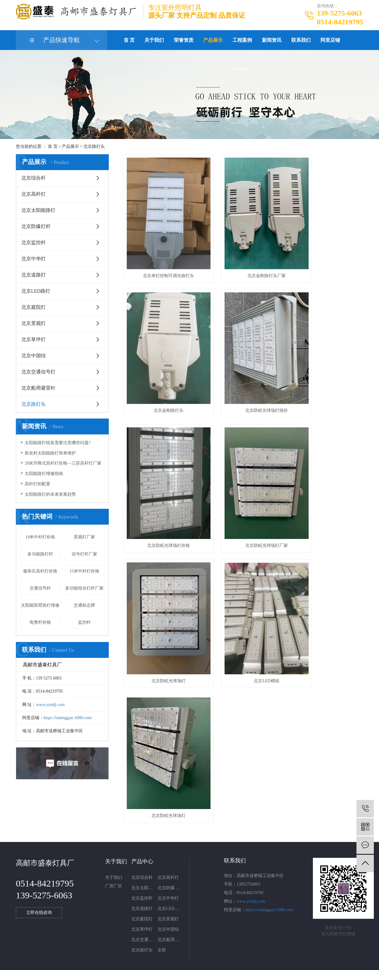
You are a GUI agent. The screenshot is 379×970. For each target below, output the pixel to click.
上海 (201, 962)
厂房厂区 (113, 836)
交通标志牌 (84, 605)
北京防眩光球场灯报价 (161, 369)
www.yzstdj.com (50, 704)
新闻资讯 (272, 40)
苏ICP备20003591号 (147, 945)
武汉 (191, 962)
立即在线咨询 (40, 863)
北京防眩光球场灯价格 (243, 369)
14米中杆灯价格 (40, 537)
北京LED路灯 (35, 291)
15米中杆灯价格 (84, 571)
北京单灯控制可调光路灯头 (160, 255)
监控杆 (84, 622)
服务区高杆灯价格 (40, 571)
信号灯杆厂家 (84, 554)
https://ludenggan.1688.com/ (68, 717)
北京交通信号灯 (38, 371)
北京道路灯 (33, 274)
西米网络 (193, 953)
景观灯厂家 (84, 537)
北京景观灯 (33, 323)
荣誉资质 (183, 40)
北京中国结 (33, 355)
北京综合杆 (33, 177)
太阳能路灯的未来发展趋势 (50, 494)
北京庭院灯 (33, 307)
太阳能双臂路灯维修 (40, 605)
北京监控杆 (33, 242)
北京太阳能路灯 (38, 210)
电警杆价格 (40, 622)
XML (215, 937)
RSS (203, 937)
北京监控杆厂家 (238, 945)
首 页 (129, 40)
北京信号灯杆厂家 (270, 945)
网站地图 (188, 937)
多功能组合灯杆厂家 (84, 588)
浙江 (220, 962)
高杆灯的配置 (37, 484)
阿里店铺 (330, 40)
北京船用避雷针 (38, 387)
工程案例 (242, 40)
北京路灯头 (94, 146)
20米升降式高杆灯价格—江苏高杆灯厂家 (63, 463)
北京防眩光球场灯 (161, 483)
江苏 (181, 962)
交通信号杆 (40, 588)
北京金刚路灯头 (326, 255)
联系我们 (301, 40)
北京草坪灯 (33, 339)
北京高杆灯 (33, 194)
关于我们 (154, 40)
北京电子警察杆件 (204, 945)
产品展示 (213, 40)
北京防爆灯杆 (36, 226)
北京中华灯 (33, 258)
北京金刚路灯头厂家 (243, 255)
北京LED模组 (243, 483)
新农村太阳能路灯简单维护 (50, 453)
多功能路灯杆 (40, 554)
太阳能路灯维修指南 (44, 473)
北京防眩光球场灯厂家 (325, 369)
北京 (210, 962)
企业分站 (167, 937)
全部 (162, 900)
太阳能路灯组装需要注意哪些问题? (57, 442)
